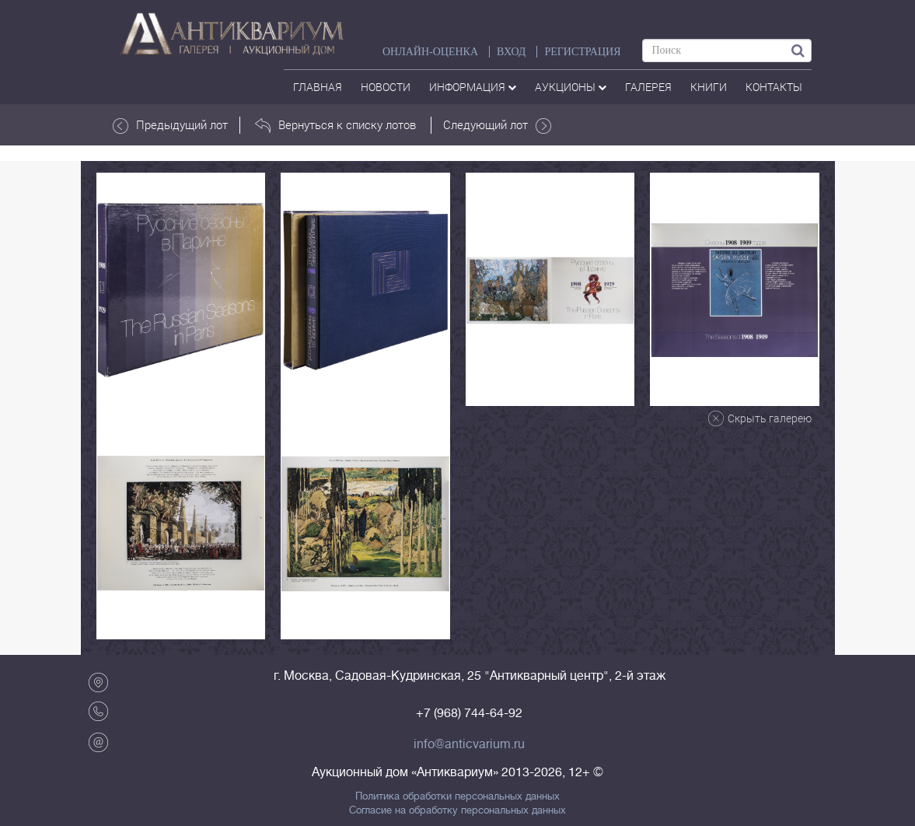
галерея (648, 86)
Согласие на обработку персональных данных (457, 810)
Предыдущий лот (170, 125)
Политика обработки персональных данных (457, 796)
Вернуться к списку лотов (335, 125)
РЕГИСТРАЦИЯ (582, 52)
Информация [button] (472, 86)
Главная (317, 86)
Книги (708, 86)
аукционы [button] (570, 86)
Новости (385, 86)
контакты (774, 86)
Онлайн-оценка (430, 52)
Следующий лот (497, 125)
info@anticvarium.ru (469, 744)
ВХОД (511, 52)
